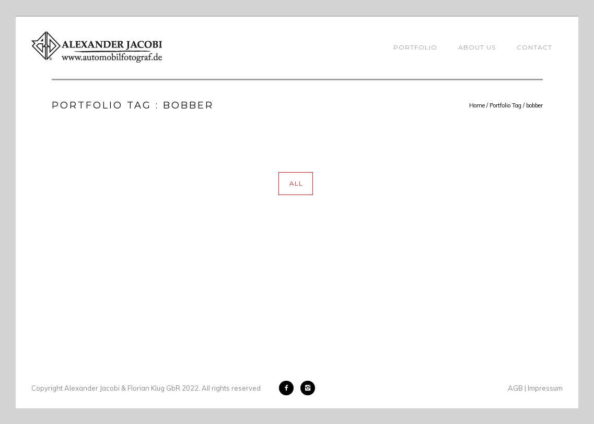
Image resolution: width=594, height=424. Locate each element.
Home (477, 105)
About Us (477, 47)
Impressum (545, 388)
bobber (534, 105)
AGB (515, 388)
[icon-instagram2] (307, 388)
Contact (534, 47)
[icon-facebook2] (289, 388)
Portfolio (415, 47)
